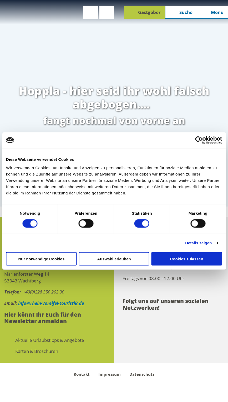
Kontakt (82, 374)
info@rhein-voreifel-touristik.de (51, 303)
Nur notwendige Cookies (41, 258)
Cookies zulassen (186, 258)
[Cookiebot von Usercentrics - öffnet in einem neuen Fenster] (199, 140)
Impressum (109, 374)
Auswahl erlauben (114, 258)
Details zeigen (198, 243)
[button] (90, 12)
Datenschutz (141, 374)
